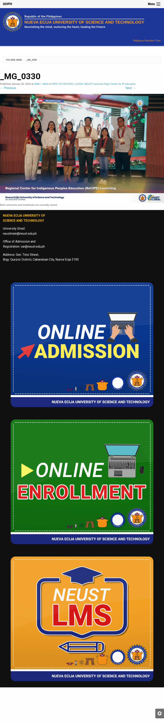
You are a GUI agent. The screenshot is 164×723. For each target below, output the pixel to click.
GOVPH (7, 4)
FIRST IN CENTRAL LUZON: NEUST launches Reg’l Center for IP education (93, 83)
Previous (8, 88)
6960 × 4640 (41, 83)
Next (130, 88)
